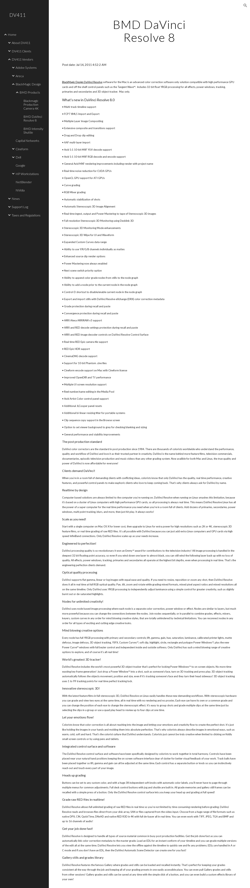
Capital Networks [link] (27, 140)
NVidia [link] (20, 190)
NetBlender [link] (24, 182)
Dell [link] (18, 157)
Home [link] (12, 34)
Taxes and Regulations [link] (26, 215)
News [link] (16, 198)
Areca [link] (20, 76)
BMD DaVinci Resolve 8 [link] (32, 118)
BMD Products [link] (30, 92)
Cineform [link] (22, 149)
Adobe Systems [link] (26, 67)
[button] (245, 5)
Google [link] (20, 165)
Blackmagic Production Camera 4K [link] (31, 104)
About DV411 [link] (21, 43)
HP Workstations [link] (27, 174)
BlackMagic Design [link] (28, 84)
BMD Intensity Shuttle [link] (33, 130)
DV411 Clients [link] (21, 51)
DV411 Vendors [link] (22, 59)
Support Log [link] (20, 207)
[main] (149, 30)
